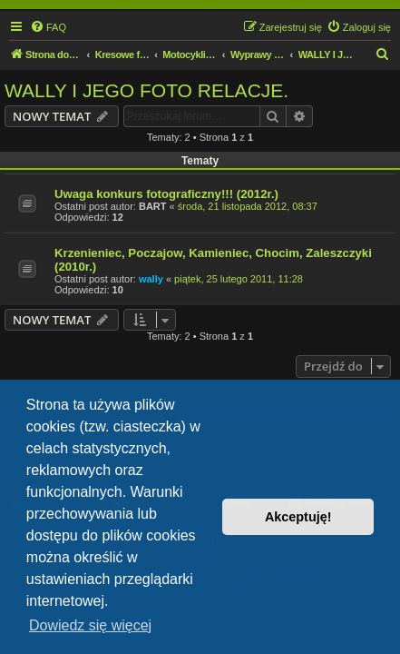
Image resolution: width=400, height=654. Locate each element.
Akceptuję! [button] (298, 517)
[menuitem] (48, 27)
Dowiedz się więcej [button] (90, 625)
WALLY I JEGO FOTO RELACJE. (146, 90)
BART (153, 206)
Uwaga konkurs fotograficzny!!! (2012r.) (166, 194)
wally (151, 278)
